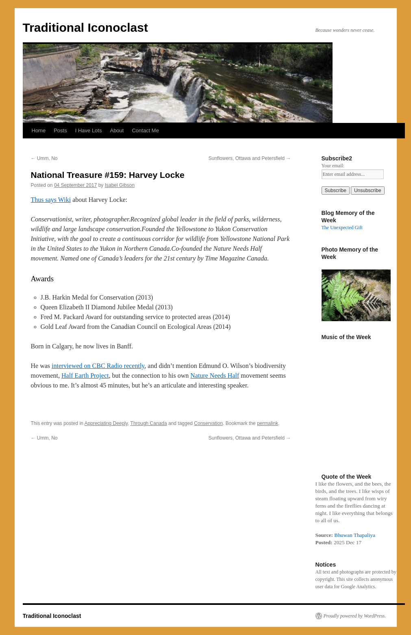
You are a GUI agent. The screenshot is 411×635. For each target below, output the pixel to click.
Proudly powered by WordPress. (355, 616)
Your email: (333, 166)
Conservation (208, 423)
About (117, 130)
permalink (267, 423)
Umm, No (44, 158)
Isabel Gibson (120, 185)
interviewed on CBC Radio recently (98, 365)
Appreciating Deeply (106, 423)
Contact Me (145, 130)
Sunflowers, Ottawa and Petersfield (250, 158)
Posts (60, 130)
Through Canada (148, 423)
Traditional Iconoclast (85, 27)
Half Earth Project (85, 375)
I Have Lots (88, 130)
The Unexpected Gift (342, 227)
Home (39, 130)
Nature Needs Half (214, 375)
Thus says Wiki (51, 199)
